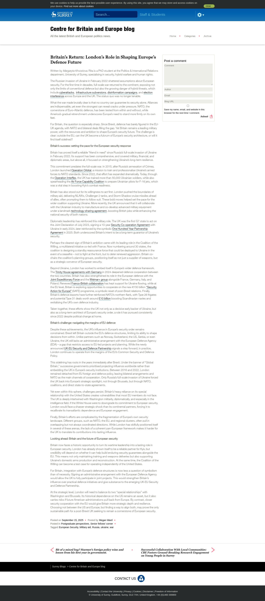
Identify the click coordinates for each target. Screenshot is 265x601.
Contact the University (111, 591)
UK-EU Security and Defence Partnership (87, 348)
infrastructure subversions (91, 92)
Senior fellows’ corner (101, 523)
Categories (189, 36)
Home (173, 36)
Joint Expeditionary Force (65, 279)
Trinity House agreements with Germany (78, 272)
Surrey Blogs (59, 566)
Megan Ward (106, 520)
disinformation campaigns (122, 92)
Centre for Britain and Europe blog (92, 28)
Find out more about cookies (79, 6)
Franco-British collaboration (87, 283)
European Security (68, 527)
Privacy (127, 591)
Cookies (137, 591)
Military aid (85, 527)
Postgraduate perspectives (75, 523)
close (208, 6)
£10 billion (105, 298)
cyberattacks (66, 92)
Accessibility (93, 591)
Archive (207, 36)
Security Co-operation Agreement (130, 225)
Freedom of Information (166, 591)
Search (133, 14)
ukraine (105, 527)
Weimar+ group (99, 279)
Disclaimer (148, 591)
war (112, 527)
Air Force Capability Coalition (87, 181)
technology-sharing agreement (89, 211)
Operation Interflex (65, 178)
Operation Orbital (81, 170)
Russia (96, 527)
